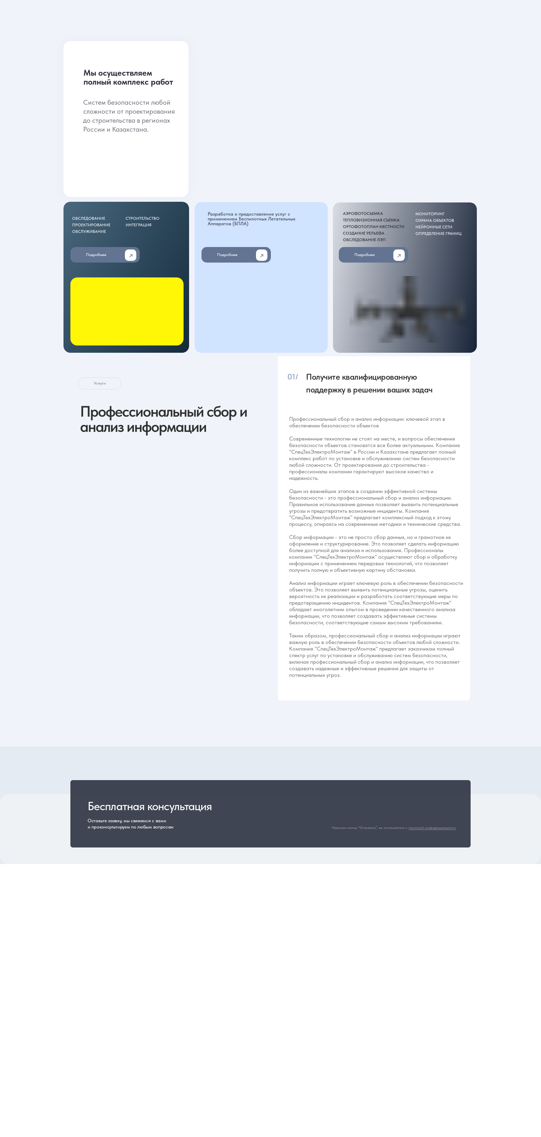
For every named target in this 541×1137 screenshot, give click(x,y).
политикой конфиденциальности (432, 827)
